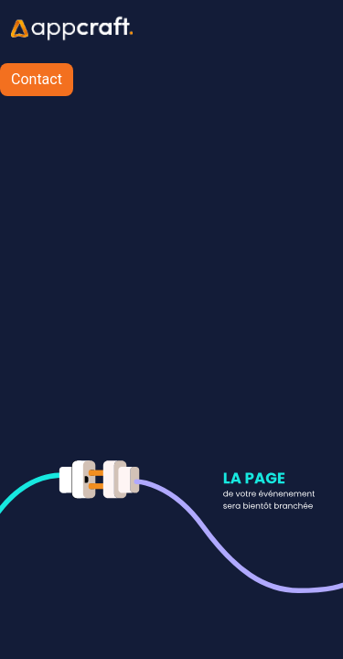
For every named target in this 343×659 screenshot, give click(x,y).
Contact (36, 79)
